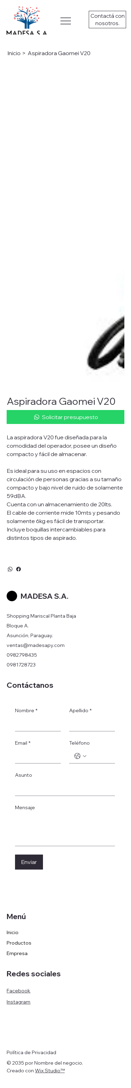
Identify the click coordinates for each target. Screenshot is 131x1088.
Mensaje (25, 807)
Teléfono (79, 743)
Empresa (17, 953)
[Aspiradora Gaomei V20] (59, 53)
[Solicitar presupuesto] (66, 417)
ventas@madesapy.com (36, 645)
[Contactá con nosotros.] (107, 19)
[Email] (36, 756)
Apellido (80, 710)
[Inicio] (14, 53)
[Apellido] (90, 724)
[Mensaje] (65, 830)
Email (22, 743)
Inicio (13, 932)
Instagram (18, 1002)
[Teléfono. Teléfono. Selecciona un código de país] (80, 756)
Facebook (18, 991)
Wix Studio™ (50, 1070)
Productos (19, 943)
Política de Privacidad (31, 1052)
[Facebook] (18, 569)
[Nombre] (36, 724)
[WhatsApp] (10, 569)
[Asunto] (63, 789)
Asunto (23, 775)
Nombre (26, 710)
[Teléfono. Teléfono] (99, 756)
